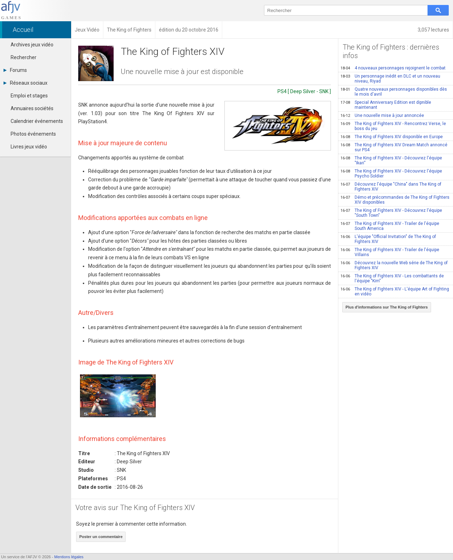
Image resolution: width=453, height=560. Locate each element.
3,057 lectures (433, 30)
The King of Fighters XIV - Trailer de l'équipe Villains (389, 252)
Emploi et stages (29, 95)
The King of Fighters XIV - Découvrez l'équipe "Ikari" (391, 160)
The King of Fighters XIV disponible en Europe (391, 136)
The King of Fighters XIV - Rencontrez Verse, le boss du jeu (393, 126)
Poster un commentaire (100, 536)
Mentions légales (69, 557)
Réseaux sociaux (25, 83)
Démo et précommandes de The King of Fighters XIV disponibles (394, 200)
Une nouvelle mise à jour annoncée (382, 115)
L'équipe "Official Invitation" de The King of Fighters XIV (388, 239)
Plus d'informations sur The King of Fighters (386, 307)
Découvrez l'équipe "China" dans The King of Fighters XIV (390, 187)
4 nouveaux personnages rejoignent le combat (393, 68)
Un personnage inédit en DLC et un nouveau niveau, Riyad (390, 79)
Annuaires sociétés (32, 108)
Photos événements (33, 134)
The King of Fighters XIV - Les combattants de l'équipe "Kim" (392, 278)
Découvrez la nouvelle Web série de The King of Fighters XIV (394, 265)
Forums (15, 70)
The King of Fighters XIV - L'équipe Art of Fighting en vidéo (394, 291)
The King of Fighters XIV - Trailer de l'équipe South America (389, 226)
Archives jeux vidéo (32, 44)
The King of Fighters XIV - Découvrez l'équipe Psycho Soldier (391, 174)
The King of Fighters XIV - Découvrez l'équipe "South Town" (391, 213)
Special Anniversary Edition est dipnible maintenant (385, 105)
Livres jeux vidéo (29, 146)
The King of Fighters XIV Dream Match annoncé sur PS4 (393, 147)
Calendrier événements (37, 121)
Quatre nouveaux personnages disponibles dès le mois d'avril (393, 92)
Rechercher (23, 57)
